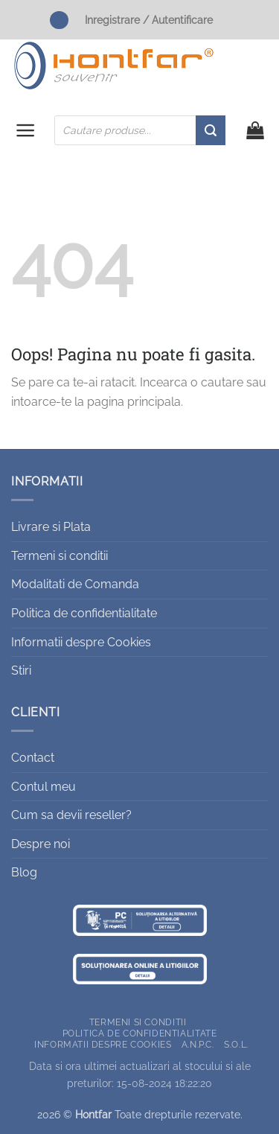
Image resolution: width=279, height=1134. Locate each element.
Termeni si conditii (59, 556)
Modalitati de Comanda (75, 584)
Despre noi (40, 844)
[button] (25, 130)
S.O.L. (236, 1044)
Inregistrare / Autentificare (149, 19)
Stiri (21, 670)
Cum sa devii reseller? (71, 815)
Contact (32, 758)
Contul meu (43, 787)
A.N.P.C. (198, 1044)
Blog (24, 872)
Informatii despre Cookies (81, 642)
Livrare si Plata (51, 527)
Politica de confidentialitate (84, 613)
